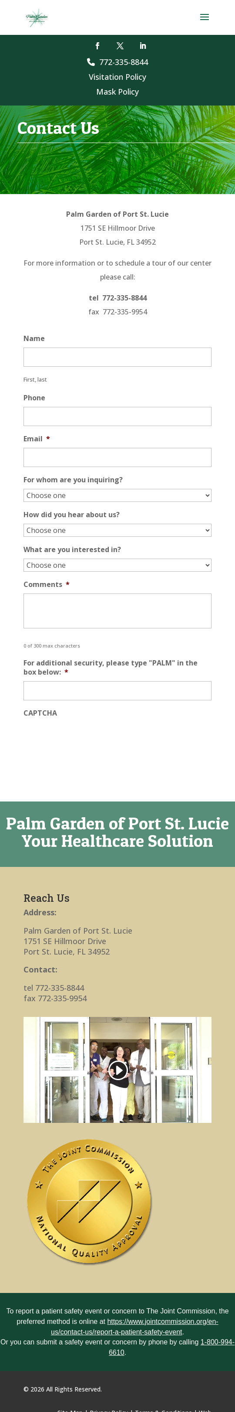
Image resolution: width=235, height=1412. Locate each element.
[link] (36, 17)
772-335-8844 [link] (117, 62)
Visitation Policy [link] (117, 77)
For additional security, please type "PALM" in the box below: (111, 667)
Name (34, 338)
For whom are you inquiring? (73, 479)
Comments (47, 584)
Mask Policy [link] (117, 91)
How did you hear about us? (72, 514)
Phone (34, 397)
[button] (205, 22)
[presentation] (90, 739)
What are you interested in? (72, 549)
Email (37, 438)
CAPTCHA (40, 713)
